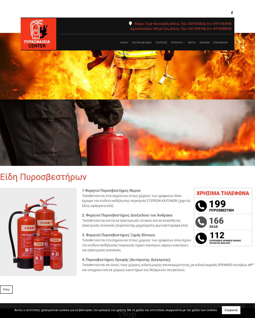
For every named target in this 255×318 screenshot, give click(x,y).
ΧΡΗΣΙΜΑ (205, 42)
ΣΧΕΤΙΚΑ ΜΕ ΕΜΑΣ (142, 42)
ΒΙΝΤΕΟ (192, 42)
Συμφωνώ (231, 310)
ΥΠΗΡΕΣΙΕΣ (161, 42)
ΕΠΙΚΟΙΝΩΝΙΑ (220, 42)
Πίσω (6, 289)
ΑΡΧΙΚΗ (124, 42)
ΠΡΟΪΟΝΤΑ (177, 42)
